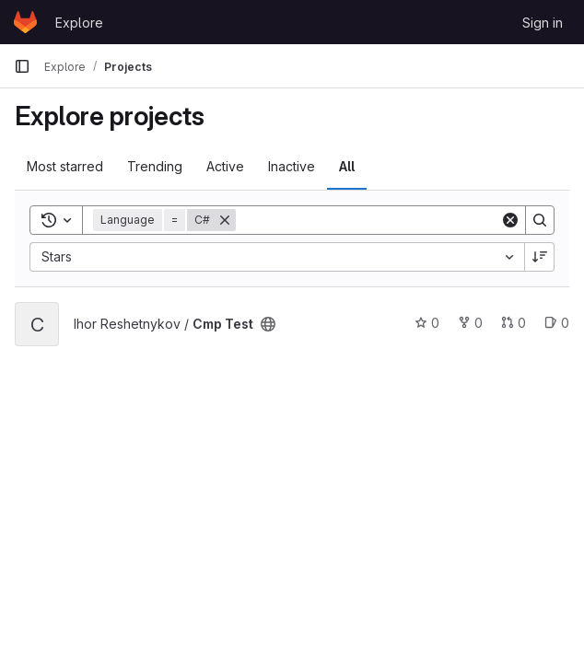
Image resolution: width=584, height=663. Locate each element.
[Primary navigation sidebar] (22, 66)
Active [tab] (225, 166)
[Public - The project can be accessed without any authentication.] (268, 324)
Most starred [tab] (65, 166)
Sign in (542, 22)
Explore (79, 22)
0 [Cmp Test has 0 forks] (470, 323)
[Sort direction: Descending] (540, 257)
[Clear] (510, 220)
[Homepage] (25, 22)
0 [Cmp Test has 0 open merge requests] (513, 323)
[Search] (367, 220)
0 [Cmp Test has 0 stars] (427, 323)
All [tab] (347, 166)
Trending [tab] (154, 166)
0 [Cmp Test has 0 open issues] (556, 323)
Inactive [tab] (291, 166)
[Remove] (225, 220)
